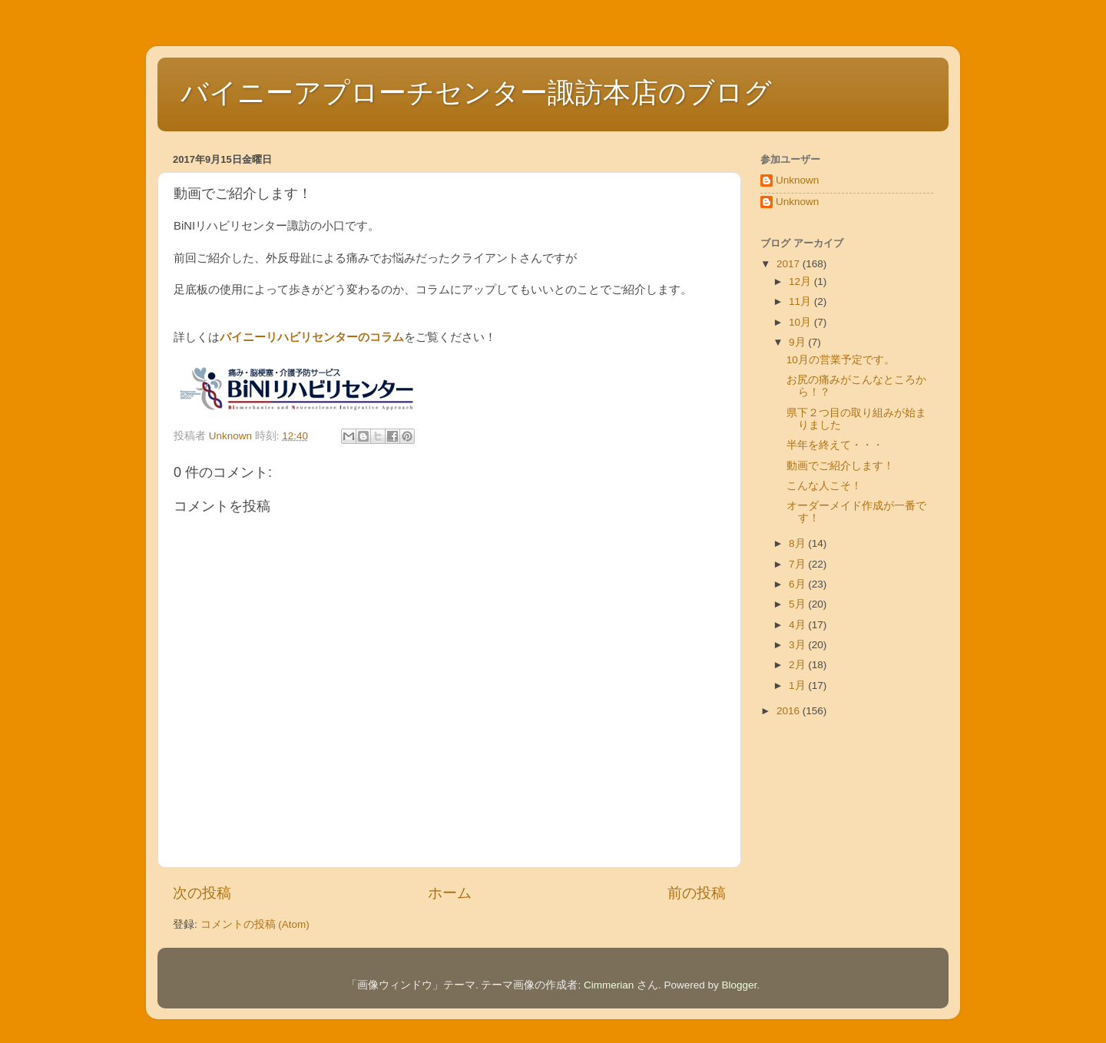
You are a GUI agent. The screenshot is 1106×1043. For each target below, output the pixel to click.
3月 (798, 645)
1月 (798, 685)
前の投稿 (696, 893)
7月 (798, 564)
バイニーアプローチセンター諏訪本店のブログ (476, 92)
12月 (801, 281)
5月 (798, 604)
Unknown (797, 180)
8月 (798, 543)
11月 (801, 301)
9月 (798, 342)
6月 (798, 584)
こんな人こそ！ (824, 486)
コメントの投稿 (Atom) (255, 924)
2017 (790, 264)
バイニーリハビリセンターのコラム (312, 337)
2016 (790, 711)
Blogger (739, 985)
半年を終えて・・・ (834, 445)
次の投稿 (202, 893)
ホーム (450, 893)
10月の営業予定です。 (840, 360)
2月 (798, 664)
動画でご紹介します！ (840, 466)
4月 (798, 625)
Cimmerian (609, 985)
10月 (801, 322)
